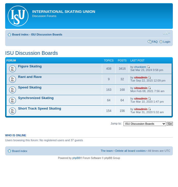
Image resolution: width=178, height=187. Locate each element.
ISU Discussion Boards (46, 34)
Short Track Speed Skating (39, 108)
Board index (20, 34)
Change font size (166, 33)
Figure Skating (30, 66)
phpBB (76, 158)
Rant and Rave (30, 77)
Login (166, 41)
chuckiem (140, 66)
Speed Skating (30, 87)
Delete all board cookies (130, 150)
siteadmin (140, 77)
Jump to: (116, 123)
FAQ (155, 41)
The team (107, 150)
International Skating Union (63, 11)
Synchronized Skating (36, 98)
